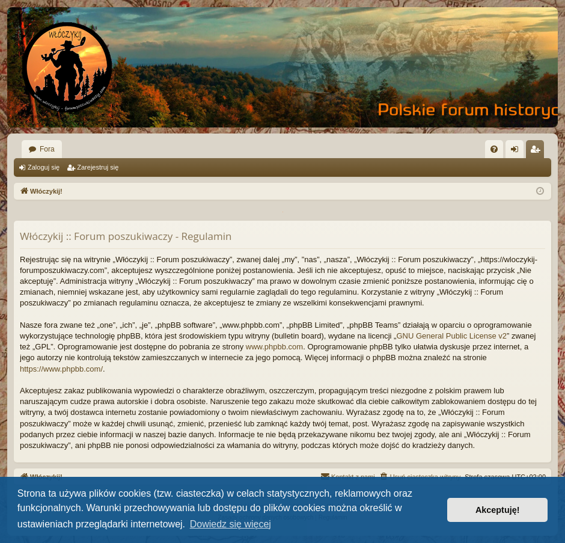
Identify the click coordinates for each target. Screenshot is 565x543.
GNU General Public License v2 (451, 335)
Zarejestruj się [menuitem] (537, 151)
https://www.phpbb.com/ (61, 368)
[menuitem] (494, 149)
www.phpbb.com (274, 346)
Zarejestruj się (97, 167)
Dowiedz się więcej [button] (230, 524)
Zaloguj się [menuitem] (517, 151)
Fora (47, 149)
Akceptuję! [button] (497, 510)
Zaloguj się (44, 167)
